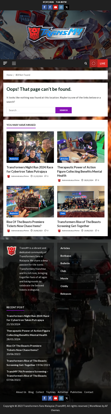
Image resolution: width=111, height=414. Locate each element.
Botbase (65, 255)
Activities (63, 392)
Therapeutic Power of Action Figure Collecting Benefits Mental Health (79, 171)
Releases (65, 293)
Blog (31, 392)
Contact (88, 392)
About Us (21, 392)
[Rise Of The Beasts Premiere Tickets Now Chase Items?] (30, 201)
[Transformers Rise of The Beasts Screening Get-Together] (81, 201)
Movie (64, 278)
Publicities (76, 392)
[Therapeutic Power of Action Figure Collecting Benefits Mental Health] (81, 147)
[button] (5, 63)
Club (63, 213)
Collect (40, 392)
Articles (64, 158)
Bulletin (14, 158)
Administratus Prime (18, 176)
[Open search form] (86, 63)
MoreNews (95, 405)
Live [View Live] (97, 63)
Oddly (64, 286)
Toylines (51, 392)
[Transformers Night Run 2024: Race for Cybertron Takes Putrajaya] (30, 147)
